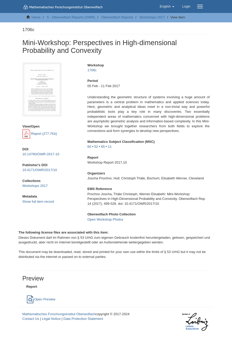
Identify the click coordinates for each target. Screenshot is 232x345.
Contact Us (30, 319)
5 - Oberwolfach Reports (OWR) (71, 17)
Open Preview (40, 299)
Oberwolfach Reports (117, 17)
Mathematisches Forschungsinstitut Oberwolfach (58, 314)
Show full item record (38, 201)
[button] (167, 6)
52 (96, 147)
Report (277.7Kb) (39, 134)
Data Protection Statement (83, 319)
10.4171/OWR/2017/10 (39, 170)
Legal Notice (51, 319)
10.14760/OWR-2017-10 (40, 154)
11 (110, 147)
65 (103, 147)
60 (89, 147)
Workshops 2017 (152, 17)
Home (36, 17)
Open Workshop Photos (105, 219)
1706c (91, 70)
